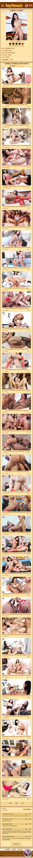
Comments (3, 808)
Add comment (27, 809)
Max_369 (10, 819)
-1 (29, 814)
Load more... (16, 843)
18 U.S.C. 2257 (16, 852)
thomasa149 (11, 814)
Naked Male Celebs (21, 0)
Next (22, 803)
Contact (20, 849)
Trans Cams (29, 0)
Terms (14, 849)
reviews (7, 849)
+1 (26, 814)
